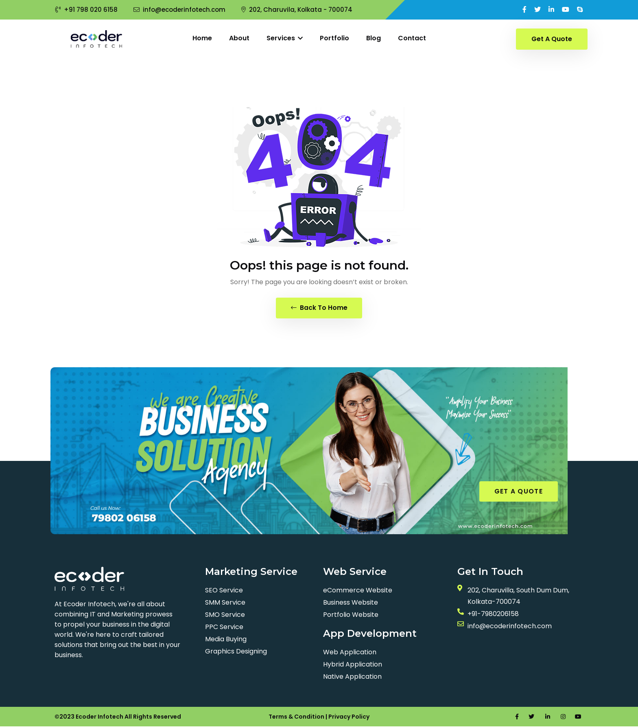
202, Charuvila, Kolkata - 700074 (296, 9)
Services (285, 38)
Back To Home (319, 308)
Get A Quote (551, 39)
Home (202, 38)
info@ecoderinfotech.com (179, 9)
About (239, 38)
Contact (412, 38)
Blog (373, 38)
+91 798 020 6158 (86, 9)
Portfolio (334, 38)
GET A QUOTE (518, 492)
